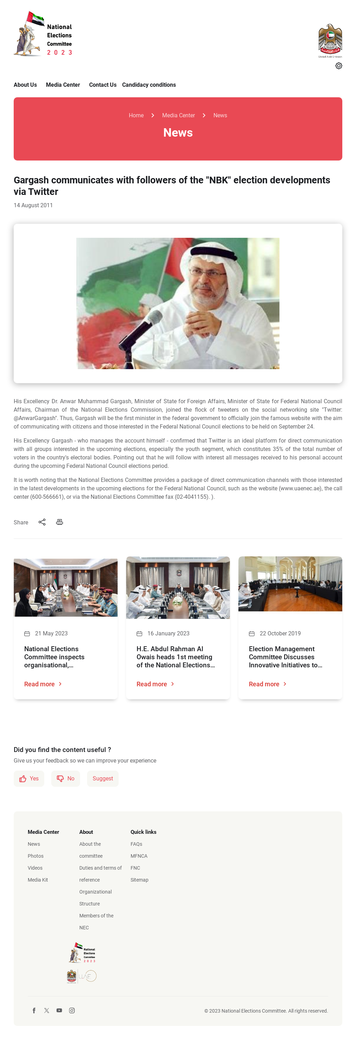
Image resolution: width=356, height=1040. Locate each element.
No (65, 778)
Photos (36, 856)
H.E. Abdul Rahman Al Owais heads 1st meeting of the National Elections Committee (174, 657)
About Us (25, 84)
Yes (29, 778)
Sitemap (140, 880)
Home (136, 115)
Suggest (103, 778)
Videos (35, 868)
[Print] (59, 522)
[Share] (42, 522)
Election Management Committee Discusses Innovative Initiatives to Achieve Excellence (283, 657)
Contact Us (103, 84)
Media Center (63, 84)
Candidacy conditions (149, 84)
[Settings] (338, 66)
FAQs (136, 844)
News (220, 115)
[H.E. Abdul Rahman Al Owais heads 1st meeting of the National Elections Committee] (178, 587)
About (86, 832)
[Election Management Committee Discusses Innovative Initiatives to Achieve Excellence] (290, 587)
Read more (43, 684)
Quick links (144, 832)
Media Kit (38, 880)
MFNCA (139, 856)
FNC (135, 868)
